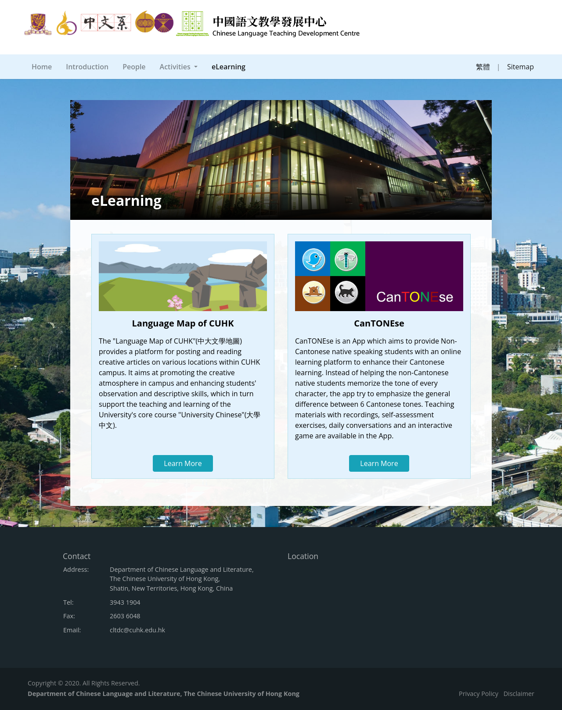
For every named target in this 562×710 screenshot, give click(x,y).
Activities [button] (176, 67)
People (133, 67)
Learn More (183, 463)
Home (42, 67)
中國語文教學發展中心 (286, 26)
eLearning (230, 66)
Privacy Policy (478, 693)
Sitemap (520, 67)
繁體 (483, 67)
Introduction (87, 67)
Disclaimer (519, 693)
